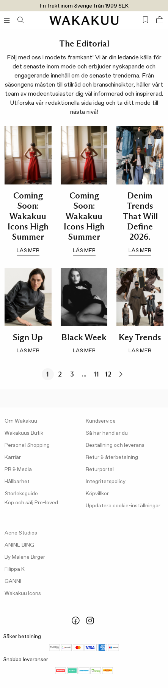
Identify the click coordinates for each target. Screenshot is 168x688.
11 (96, 374)
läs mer (28, 250)
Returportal (100, 469)
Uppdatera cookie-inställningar (123, 505)
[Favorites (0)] (145, 20)
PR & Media (18, 469)
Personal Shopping (27, 445)
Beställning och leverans (115, 445)
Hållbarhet (17, 481)
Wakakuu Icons (23, 593)
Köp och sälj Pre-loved (31, 502)
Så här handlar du (107, 433)
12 (108, 374)
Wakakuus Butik (24, 433)
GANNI (13, 581)
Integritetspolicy (106, 481)
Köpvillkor (97, 493)
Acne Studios (21, 533)
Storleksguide (21, 493)
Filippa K (15, 569)
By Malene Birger (25, 557)
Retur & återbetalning (112, 457)
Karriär (13, 457)
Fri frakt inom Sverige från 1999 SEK (84, 6)
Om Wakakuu (21, 421)
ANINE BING (19, 545)
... (84, 374)
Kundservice (101, 421)
